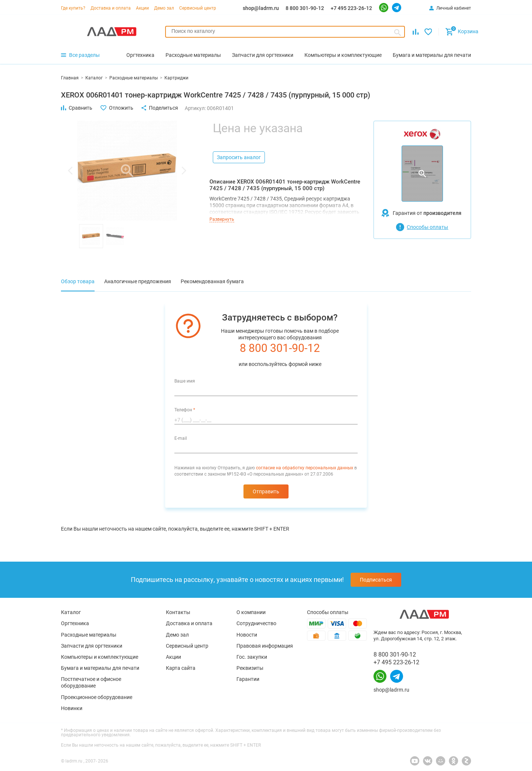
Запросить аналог (239, 157)
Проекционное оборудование (96, 697)
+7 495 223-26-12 (351, 8)
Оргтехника (75, 623)
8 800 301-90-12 (305, 8)
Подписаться (376, 580)
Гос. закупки (251, 657)
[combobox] (285, 32)
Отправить (266, 491)
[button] (70, 170)
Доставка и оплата (111, 8)
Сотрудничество (256, 623)
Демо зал (164, 8)
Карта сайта (180, 668)
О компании (251, 612)
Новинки (71, 708)
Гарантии (247, 679)
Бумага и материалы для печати (100, 668)
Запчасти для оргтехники (91, 646)
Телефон (184, 409)
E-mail (180, 438)
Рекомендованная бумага (212, 281)
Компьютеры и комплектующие (99, 657)
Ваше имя (184, 381)
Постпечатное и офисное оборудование (91, 682)
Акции (142, 8)
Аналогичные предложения (137, 281)
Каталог (71, 612)
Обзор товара (78, 281)
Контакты (178, 612)
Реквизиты (249, 668)
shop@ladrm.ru (261, 8)
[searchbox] (285, 31)
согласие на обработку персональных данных (304, 467)
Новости (246, 635)
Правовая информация (264, 646)
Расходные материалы (88, 635)
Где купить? (73, 8)
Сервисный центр (197, 8)
